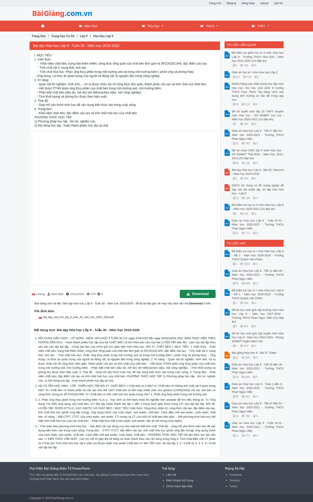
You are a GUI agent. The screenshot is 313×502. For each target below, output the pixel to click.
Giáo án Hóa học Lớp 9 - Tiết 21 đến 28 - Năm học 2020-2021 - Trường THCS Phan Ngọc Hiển (258, 274)
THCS (207, 26)
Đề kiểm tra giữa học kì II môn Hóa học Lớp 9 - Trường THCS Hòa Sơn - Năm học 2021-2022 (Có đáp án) (258, 56)
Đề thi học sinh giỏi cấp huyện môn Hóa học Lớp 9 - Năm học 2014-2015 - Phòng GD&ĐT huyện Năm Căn (258, 337)
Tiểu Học (151, 26)
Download (197, 294)
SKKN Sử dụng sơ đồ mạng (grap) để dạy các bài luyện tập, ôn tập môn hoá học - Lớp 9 (258, 189)
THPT (258, 26)
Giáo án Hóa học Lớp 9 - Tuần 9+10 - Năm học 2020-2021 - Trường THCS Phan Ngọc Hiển (258, 224)
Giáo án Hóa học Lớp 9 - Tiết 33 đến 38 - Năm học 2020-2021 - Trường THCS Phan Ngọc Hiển (258, 368)
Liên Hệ (171, 474)
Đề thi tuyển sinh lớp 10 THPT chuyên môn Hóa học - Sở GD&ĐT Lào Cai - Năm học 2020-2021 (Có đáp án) (258, 115)
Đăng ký (231, 3)
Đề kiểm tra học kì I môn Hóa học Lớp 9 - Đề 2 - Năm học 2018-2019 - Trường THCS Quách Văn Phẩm (258, 255)
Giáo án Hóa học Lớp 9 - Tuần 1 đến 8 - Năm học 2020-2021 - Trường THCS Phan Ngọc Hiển (258, 388)
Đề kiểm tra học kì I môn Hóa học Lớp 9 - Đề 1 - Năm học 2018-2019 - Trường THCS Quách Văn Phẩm (258, 294)
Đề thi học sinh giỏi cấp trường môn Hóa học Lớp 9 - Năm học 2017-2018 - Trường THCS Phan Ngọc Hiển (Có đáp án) (258, 316)
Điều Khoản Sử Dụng (179, 480)
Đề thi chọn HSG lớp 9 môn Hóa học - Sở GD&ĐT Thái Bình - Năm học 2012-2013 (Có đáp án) (258, 154)
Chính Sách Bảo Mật (179, 486)
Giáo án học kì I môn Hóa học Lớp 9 (255, 72)
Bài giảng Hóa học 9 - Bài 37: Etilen (254, 352)
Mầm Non (88, 26)
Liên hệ (278, 3)
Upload (264, 3)
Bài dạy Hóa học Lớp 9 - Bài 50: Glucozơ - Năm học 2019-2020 (258, 171)
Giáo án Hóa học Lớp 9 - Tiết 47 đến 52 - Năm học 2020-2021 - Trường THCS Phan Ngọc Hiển (258, 134)
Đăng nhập (248, 3)
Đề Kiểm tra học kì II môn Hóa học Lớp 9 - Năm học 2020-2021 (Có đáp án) (258, 206)
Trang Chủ (215, 3)
